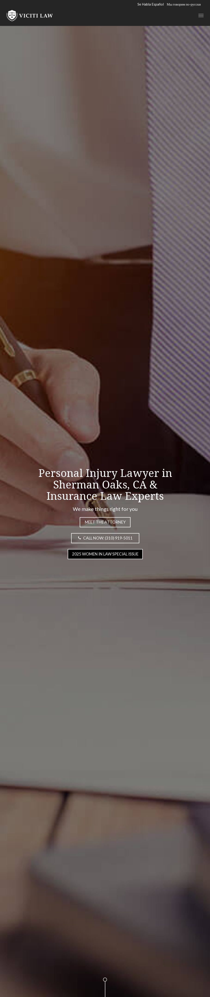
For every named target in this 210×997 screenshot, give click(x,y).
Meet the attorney (105, 521)
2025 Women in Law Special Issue (105, 553)
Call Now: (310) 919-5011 (104, 537)
